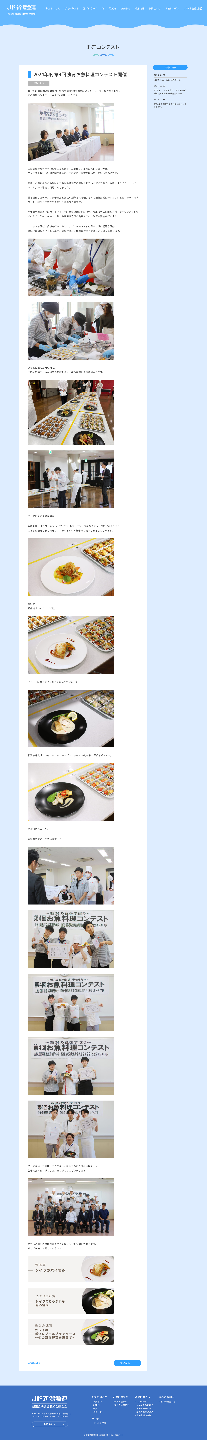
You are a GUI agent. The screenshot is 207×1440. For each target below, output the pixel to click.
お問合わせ (155, 8)
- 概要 (94, 1408)
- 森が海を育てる (167, 1401)
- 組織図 (96, 1405)
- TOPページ (141, 1401)
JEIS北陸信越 (193, 8)
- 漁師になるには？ (144, 1405)
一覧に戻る (124, 1363)
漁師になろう (90, 8)
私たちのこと (53, 8)
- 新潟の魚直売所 (121, 1405)
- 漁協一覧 (97, 1411)
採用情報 (139, 8)
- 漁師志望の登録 (143, 1415)
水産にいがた (172, 8)
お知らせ (126, 8)
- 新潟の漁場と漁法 (144, 1411)
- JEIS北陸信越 (99, 1423)
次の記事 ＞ (34, 1362)
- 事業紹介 (97, 1401)
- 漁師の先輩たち (143, 1408)
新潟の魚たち (71, 8)
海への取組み (109, 8)
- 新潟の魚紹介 (120, 1401)
